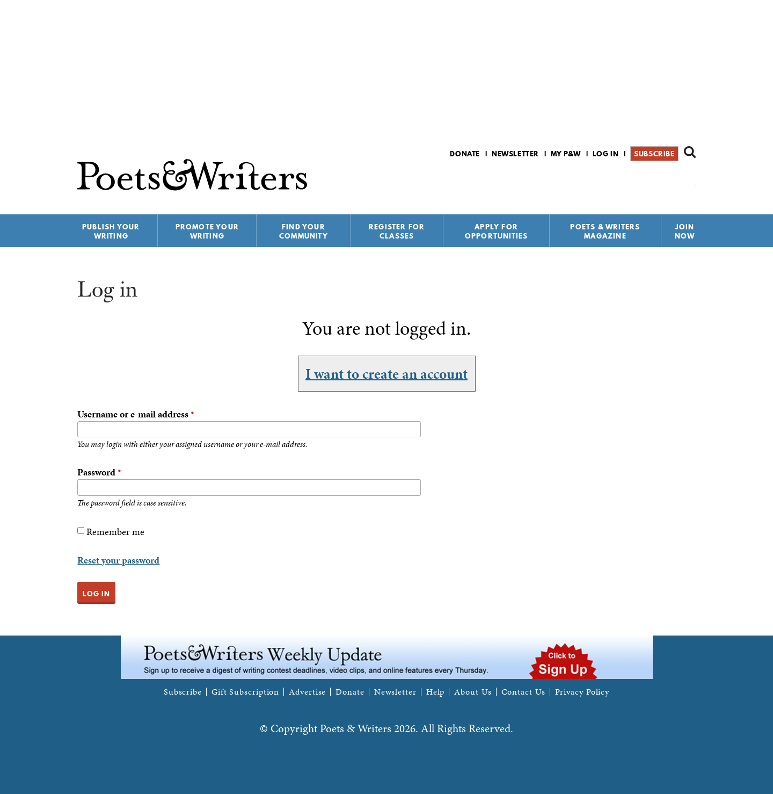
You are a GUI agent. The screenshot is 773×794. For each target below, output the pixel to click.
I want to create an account (386, 373)
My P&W (566, 153)
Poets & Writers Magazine (605, 231)
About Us (472, 692)
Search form (690, 152)
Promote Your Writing (207, 231)
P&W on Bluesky (670, 182)
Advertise (307, 692)
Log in (606, 153)
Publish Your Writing (111, 231)
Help (435, 692)
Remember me (115, 531)
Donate (465, 153)
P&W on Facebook (652, 182)
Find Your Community (303, 231)
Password (99, 472)
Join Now (685, 231)
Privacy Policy (582, 692)
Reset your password (118, 560)
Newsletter (515, 153)
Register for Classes (397, 231)
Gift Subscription (245, 692)
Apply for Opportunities (496, 231)
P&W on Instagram (688, 182)
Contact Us (523, 692)
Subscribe (654, 153)
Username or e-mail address (135, 414)
